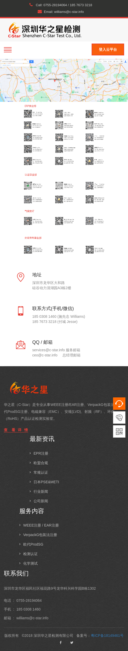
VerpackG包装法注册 (40, 535)
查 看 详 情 (16, 430)
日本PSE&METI (46, 482)
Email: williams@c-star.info (61, 12)
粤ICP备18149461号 (107, 635)
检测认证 (30, 554)
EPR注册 (41, 453)
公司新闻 (41, 501)
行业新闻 (41, 491)
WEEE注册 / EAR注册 (41, 525)
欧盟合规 (41, 463)
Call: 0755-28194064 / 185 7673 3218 (60, 5)
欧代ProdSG (33, 544)
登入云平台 (108, 49)
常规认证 (41, 472)
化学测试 (30, 563)
